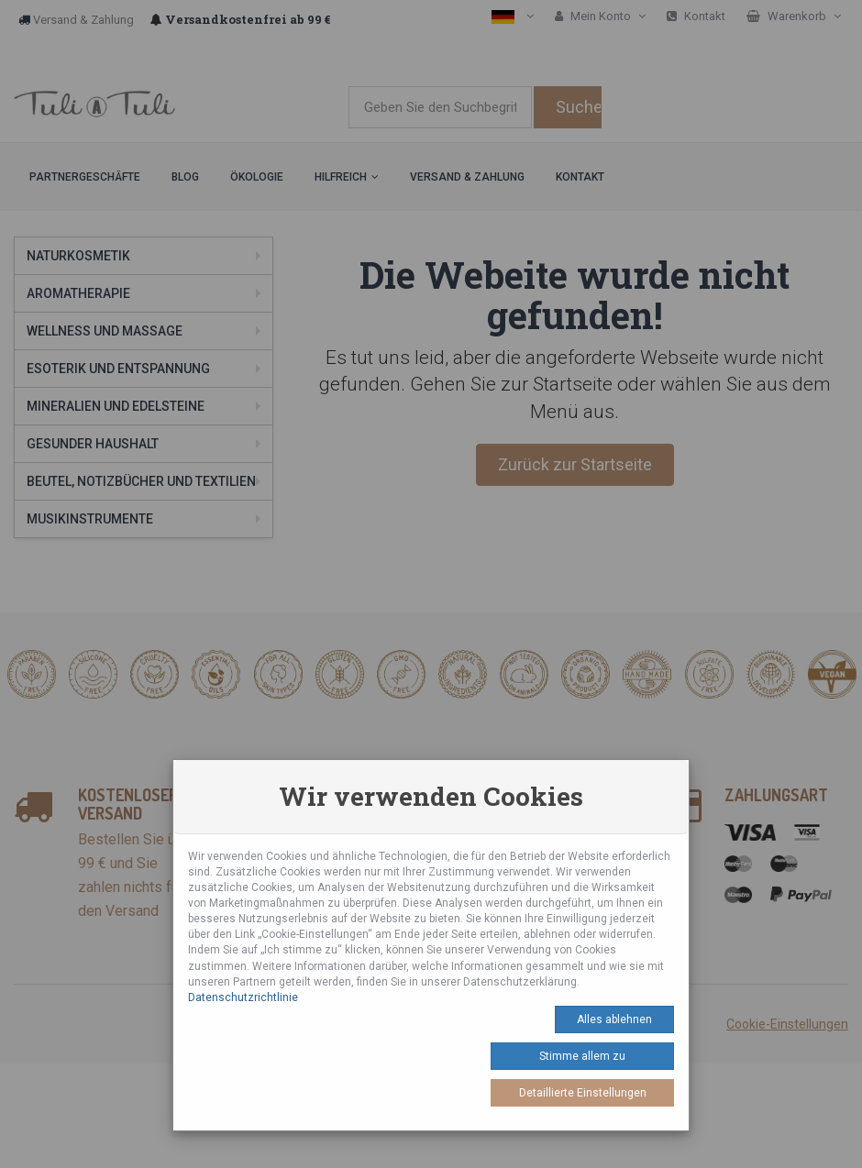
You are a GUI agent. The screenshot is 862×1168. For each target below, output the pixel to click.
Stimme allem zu (582, 1056)
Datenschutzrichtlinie (243, 997)
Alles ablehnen (614, 1019)
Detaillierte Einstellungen (582, 1092)
